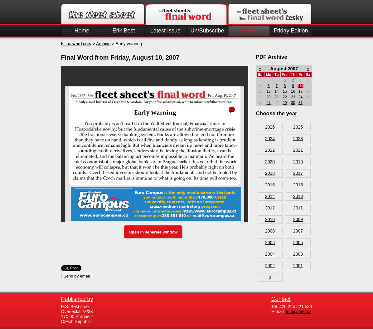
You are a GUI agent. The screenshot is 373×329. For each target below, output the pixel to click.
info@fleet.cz (298, 311)
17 (300, 91)
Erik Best (123, 30)
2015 (298, 184)
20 (268, 97)
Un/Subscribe (207, 30)
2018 (270, 173)
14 (276, 91)
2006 (270, 242)
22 (285, 97)
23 (293, 97)
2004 (270, 254)
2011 (298, 207)
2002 (270, 265)
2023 (298, 138)
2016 (270, 184)
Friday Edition (291, 30)
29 (285, 103)
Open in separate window (153, 232)
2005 (298, 242)
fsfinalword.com (76, 43)
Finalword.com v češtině (269, 14)
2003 (298, 254)
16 (293, 91)
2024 (270, 138)
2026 (270, 127)
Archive (249, 30)
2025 (298, 127)
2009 (298, 219)
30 (293, 103)
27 (268, 103)
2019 (298, 161)
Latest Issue (165, 30)
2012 (270, 207)
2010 (270, 219)
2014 (270, 196)
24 (300, 97)
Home (81, 30)
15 (285, 91)
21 (276, 97)
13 (268, 91)
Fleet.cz (102, 14)
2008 (270, 230)
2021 (298, 150)
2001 (298, 265)
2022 (270, 150)
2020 (270, 161)
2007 (298, 230)
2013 (298, 196)
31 (300, 103)
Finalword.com (186, 14)
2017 (298, 173)
